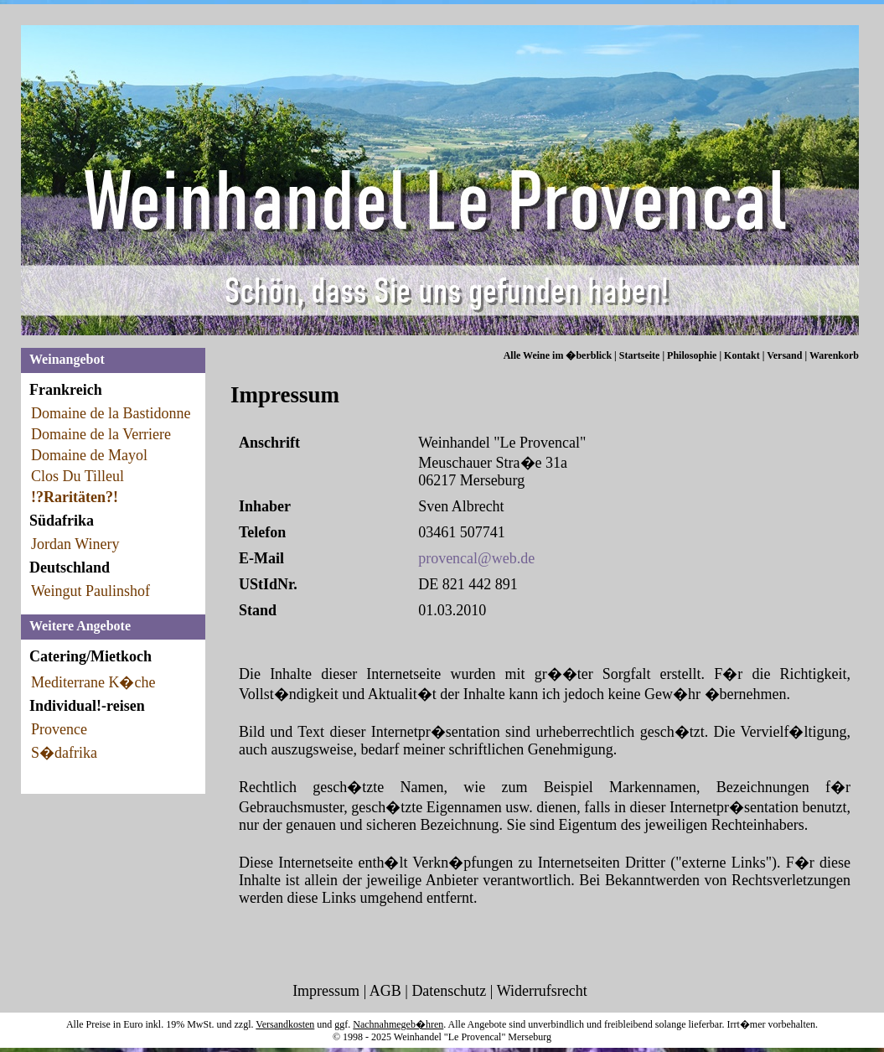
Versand (784, 355)
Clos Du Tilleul (77, 476)
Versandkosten (285, 1024)
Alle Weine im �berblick (558, 355)
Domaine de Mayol (89, 455)
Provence (59, 729)
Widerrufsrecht (542, 990)
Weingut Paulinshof (90, 591)
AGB (385, 990)
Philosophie (691, 355)
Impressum (325, 990)
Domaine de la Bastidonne (110, 413)
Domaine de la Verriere (101, 434)
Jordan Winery (75, 544)
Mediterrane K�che (93, 682)
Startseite (639, 355)
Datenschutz (448, 990)
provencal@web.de (476, 558)
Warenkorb (834, 355)
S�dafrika (64, 752)
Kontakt (742, 355)
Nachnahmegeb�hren (398, 1024)
